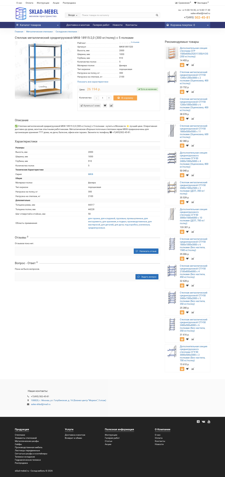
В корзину (125, 97)
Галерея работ (101, 24)
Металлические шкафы (27, 441)
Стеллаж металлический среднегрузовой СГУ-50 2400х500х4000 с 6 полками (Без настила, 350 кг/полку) (193, 325)
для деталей (107, 224)
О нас (19, 3)
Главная (19, 31)
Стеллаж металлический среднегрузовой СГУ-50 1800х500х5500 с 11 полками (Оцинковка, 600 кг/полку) (194, 131)
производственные (137, 221)
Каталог (37, 24)
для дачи (119, 224)
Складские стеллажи (66, 31)
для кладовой (108, 218)
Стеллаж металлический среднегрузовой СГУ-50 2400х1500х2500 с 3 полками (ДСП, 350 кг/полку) (193, 188)
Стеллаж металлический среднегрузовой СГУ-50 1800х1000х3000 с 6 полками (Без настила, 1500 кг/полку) (193, 245)
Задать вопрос (147, 277)
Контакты (131, 24)
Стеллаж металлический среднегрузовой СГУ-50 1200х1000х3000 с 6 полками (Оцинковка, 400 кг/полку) (194, 105)
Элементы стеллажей (26, 438)
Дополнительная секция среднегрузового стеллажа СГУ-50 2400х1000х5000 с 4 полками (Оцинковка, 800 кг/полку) (194, 159)
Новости (117, 24)
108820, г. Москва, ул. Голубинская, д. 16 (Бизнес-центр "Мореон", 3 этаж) (68, 400)
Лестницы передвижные (27, 450)
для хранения (109, 221)
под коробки (131, 224)
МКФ (90, 174)
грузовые (121, 218)
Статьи (108, 441)
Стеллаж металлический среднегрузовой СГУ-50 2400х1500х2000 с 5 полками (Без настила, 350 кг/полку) (193, 298)
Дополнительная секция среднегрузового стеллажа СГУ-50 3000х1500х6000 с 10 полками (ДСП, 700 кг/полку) (193, 216)
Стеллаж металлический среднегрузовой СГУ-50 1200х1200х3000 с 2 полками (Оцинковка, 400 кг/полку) (194, 78)
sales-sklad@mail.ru (40, 404)
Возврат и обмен (73, 438)
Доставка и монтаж (78, 24)
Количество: (85, 97)
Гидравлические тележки (28, 460)
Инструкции (43, 3)
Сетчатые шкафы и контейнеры (31, 453)
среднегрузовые (96, 227)
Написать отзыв (146, 251)
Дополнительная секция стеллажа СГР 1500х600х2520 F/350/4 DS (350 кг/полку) (194, 52)
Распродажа (69, 3)
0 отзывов (135, 42)
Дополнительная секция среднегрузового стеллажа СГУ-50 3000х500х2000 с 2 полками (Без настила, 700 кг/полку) (193, 353)
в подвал (121, 221)
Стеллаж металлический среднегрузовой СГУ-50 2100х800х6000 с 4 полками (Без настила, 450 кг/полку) (193, 271)
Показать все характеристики (92, 82)
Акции (56, 3)
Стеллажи (20, 435)
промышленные (135, 218)
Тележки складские (25, 456)
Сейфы (18, 444)
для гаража (94, 218)
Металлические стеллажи (39, 31)
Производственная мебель (28, 447)
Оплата (29, 3)
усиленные (144, 224)
